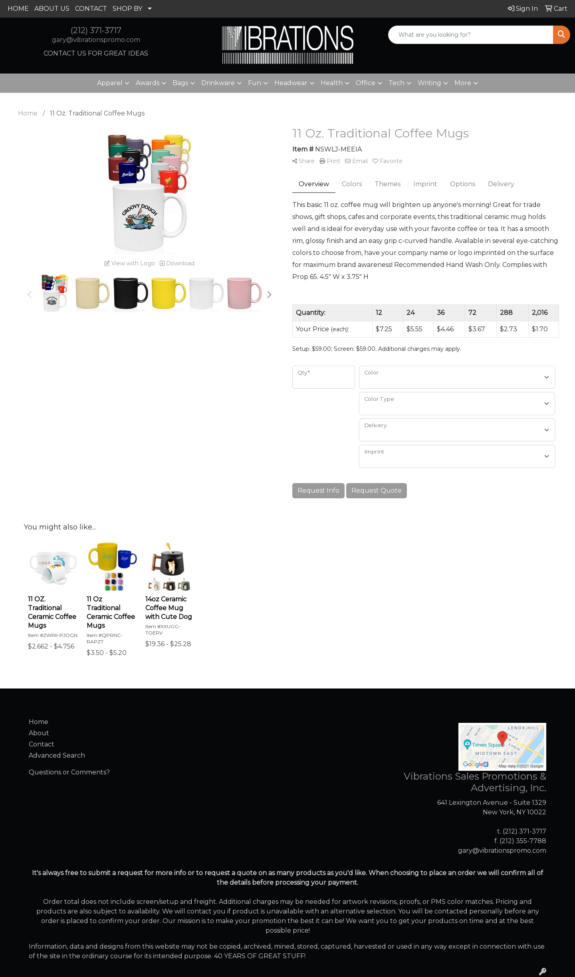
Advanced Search (57, 755)
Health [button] (332, 83)
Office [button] (365, 83)
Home (38, 722)
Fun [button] (254, 83)
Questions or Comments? (69, 772)
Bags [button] (180, 83)
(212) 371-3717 (96, 30)
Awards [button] (147, 83)
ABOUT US (51, 8)
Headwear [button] (290, 83)
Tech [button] (396, 83)
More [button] (462, 83)
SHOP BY (127, 8)
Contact (41, 744)
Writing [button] (429, 83)
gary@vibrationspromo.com (96, 40)
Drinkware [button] (218, 83)
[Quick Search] (470, 35)
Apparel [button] (110, 83)
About (39, 733)
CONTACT (91, 8)
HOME (18, 8)
